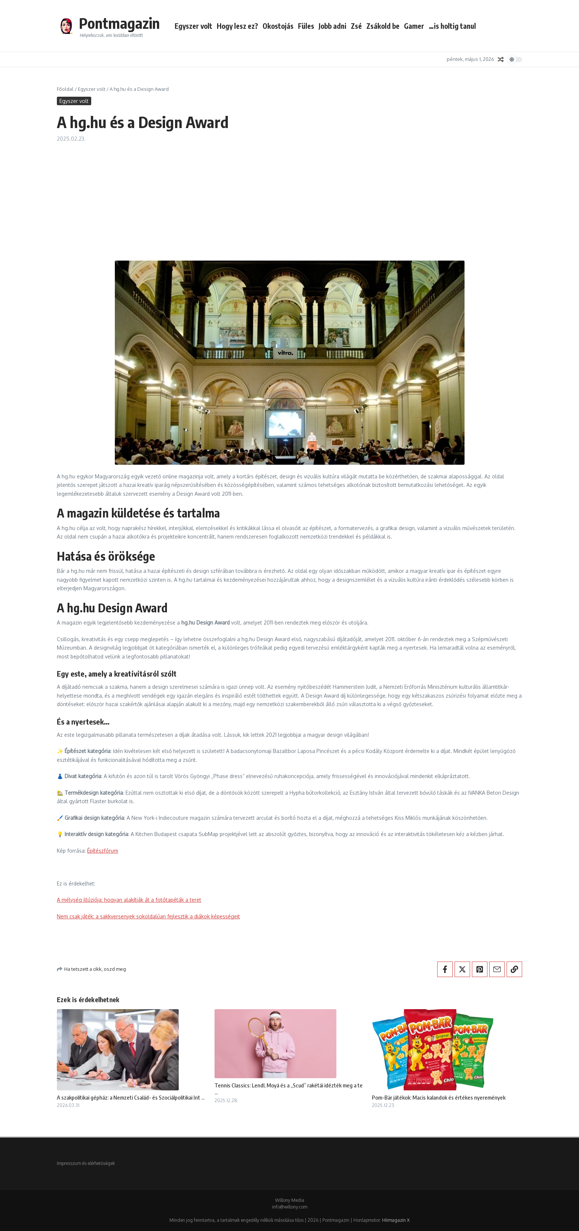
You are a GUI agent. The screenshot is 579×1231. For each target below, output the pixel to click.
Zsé (356, 25)
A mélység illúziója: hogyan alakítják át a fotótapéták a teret (129, 900)
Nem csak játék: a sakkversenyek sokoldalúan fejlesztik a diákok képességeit (148, 916)
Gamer (414, 25)
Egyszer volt (193, 25)
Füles (306, 25)
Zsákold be (383, 25)
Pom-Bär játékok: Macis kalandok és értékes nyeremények (439, 1097)
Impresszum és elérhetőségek (86, 1163)
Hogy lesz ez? (237, 25)
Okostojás (278, 25)
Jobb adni (332, 25)
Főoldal (65, 89)
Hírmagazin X (396, 1220)
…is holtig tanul (452, 25)
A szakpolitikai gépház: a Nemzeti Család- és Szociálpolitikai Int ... (131, 1097)
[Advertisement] (289, 198)
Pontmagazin (119, 23)
